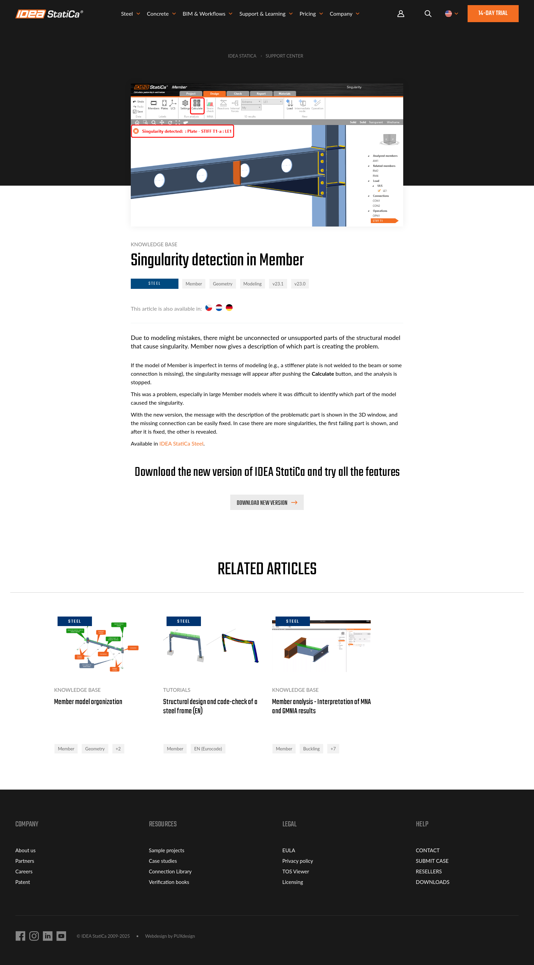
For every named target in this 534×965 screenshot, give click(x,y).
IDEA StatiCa (242, 56)
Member (194, 283)
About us (25, 850)
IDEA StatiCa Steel (181, 443)
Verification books (169, 882)
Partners (24, 861)
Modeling (253, 283)
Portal (401, 15)
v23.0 (300, 283)
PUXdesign (184, 936)
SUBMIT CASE (432, 861)
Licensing (292, 882)
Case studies (163, 861)
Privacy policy (297, 861)
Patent (22, 882)
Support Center (284, 56)
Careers (23, 871)
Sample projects (166, 850)
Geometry (222, 283)
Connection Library (170, 871)
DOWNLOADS (433, 882)
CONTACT (428, 850)
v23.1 (277, 283)
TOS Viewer (295, 871)
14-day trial (493, 15)
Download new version (262, 503)
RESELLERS (429, 871)
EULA (288, 850)
